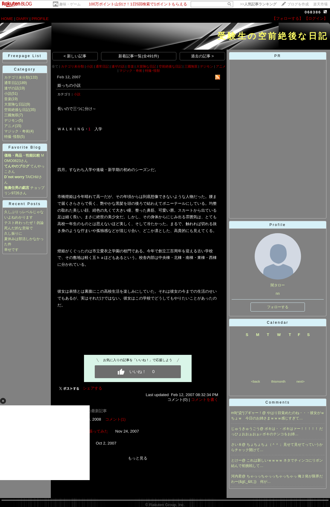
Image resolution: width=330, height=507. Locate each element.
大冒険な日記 (15, 104)
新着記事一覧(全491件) (138, 56)
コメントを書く (204, 399)
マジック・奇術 (16, 131)
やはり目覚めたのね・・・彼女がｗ (295, 413)
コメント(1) (115, 419)
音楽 (7, 99)
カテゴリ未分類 (16, 77)
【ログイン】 (316, 18)
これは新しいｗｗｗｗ (265, 460)
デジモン (11, 120)
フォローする (277, 307)
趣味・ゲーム (70, 4)
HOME (7, 18)
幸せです (11, 250)
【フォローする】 (287, 18)
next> (301, 381)
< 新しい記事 (75, 56)
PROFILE (40, 18)
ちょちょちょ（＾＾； (265, 444)
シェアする (92, 388)
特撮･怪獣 (12, 137)
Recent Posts (25, 204)
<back (255, 381)
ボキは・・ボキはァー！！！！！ (292, 429)
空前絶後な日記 (16, 110)
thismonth (278, 381)
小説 (7, 93)
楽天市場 (320, 4)
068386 (313, 12)
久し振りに (13, 233)
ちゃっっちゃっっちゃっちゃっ (272, 476)
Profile (277, 225)
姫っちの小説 (69, 85)
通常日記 (11, 83)
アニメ (9, 126)
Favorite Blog (24, 147)
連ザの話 (11, 88)
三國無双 (11, 115)
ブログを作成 (298, 4)
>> (258, 4)
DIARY (22, 18)
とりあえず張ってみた (88, 431)
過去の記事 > (202, 56)
